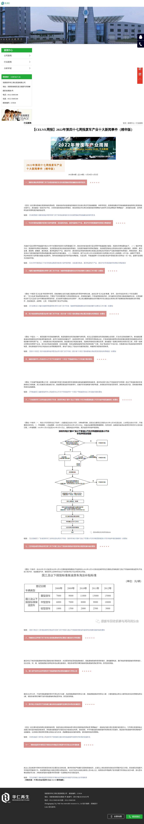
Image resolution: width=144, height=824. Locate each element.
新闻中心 (131, 123)
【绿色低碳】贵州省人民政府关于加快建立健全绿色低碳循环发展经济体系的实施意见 (59, 737)
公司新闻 (8, 56)
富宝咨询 (51, 807)
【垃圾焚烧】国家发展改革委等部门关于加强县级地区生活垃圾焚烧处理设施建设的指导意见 (62, 215)
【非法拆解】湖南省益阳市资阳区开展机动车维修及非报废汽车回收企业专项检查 (58, 777)
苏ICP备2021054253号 (81, 797)
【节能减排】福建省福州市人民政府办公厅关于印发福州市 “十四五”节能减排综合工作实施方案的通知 (65, 392)
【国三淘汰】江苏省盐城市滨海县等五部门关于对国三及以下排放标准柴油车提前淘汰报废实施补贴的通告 (67, 630)
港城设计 (94, 804)
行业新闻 (8, 62)
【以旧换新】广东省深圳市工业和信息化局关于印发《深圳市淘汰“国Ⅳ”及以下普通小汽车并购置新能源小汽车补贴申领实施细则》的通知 (78, 538)
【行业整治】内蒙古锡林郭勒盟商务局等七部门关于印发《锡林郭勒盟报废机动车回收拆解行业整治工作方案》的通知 (71, 306)
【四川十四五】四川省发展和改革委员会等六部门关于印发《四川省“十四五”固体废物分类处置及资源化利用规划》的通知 (72, 351)
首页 (124, 123)
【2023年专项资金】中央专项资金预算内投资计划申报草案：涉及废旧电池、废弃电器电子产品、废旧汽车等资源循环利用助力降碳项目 (77, 263)
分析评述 (8, 68)
